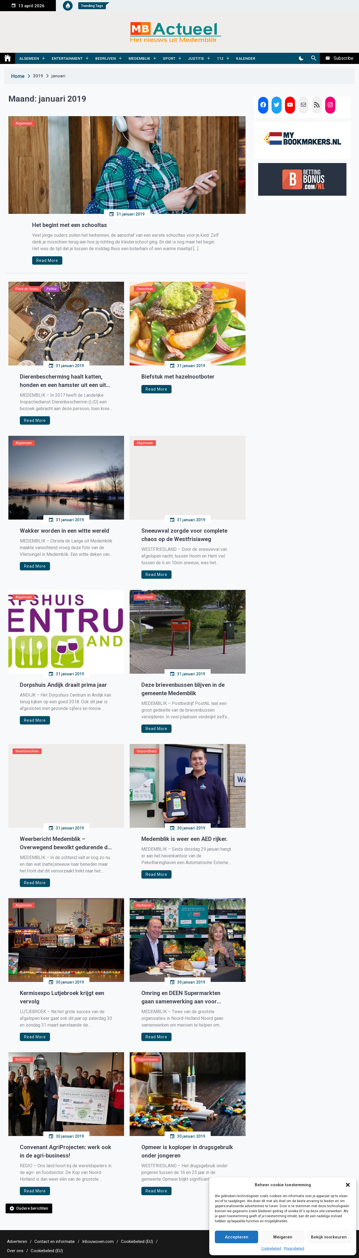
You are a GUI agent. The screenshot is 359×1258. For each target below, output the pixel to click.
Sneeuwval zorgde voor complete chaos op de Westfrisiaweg (184, 534)
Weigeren (282, 1237)
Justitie (196, 58)
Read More (47, 260)
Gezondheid (146, 751)
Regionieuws (147, 1059)
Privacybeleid (294, 1248)
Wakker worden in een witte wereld (64, 530)
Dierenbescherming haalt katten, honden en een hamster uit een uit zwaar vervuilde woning (63, 381)
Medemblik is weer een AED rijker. (184, 839)
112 (220, 58)
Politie (51, 289)
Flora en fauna (26, 289)
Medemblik (139, 58)
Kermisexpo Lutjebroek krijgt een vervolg (62, 997)
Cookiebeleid (271, 1248)
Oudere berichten (32, 1208)
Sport (169, 58)
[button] (348, 1185)
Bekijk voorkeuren (329, 1237)
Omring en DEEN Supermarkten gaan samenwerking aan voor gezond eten (180, 998)
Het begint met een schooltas (69, 225)
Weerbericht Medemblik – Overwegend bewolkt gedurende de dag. (65, 844)
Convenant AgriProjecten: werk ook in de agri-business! (65, 1151)
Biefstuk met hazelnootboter (178, 376)
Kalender (245, 58)
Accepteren (236, 1237)
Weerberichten (27, 751)
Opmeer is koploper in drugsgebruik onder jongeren (187, 1151)
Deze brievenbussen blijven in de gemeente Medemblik (183, 689)
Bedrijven (105, 58)
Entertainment (67, 58)
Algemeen (29, 58)
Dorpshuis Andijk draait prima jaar (63, 684)
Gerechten (145, 289)
